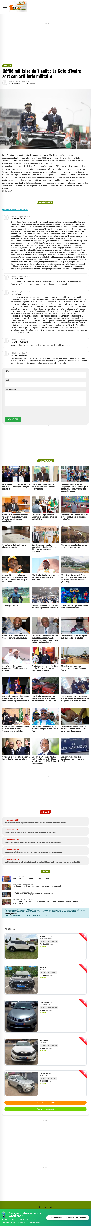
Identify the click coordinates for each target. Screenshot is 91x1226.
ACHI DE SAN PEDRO (21, 342)
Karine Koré (16, 84)
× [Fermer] (88, 1212)
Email (7, 380)
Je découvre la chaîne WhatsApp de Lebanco (67, 1218)
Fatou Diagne (18, 278)
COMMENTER (12, 419)
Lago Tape (17, 294)
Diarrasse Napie (19, 219)
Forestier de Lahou (20, 355)
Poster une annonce (45, 1109)
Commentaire (10, 390)
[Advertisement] (45, 40)
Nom (7, 371)
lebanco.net (31, 84)
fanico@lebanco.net (12, 914)
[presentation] (22, 412)
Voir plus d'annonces (45, 1102)
